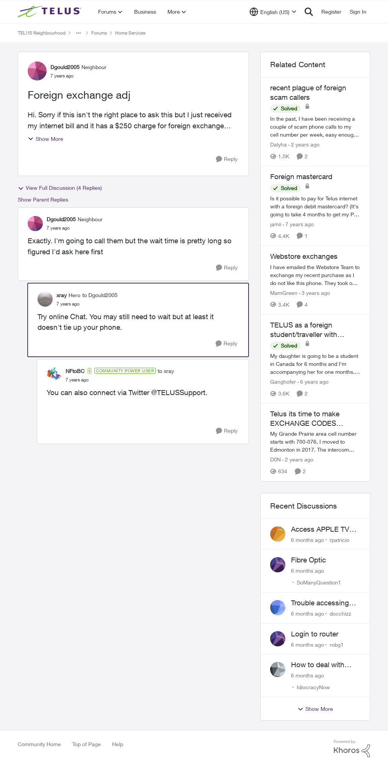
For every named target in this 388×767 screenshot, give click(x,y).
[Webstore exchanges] (315, 275)
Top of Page (86, 744)
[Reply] (226, 159)
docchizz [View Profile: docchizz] (340, 613)
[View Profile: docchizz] (277, 607)
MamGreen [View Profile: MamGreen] (283, 293)
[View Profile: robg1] (277, 638)
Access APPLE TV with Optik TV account (320, 529)
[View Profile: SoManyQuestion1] (277, 564)
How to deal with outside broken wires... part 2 (317, 664)
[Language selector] (273, 11)
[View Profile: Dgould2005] (37, 70)
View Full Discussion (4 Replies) (60, 187)
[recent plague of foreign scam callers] (315, 127)
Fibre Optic (308, 560)
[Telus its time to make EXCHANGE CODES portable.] (315, 442)
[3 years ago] (314, 293)
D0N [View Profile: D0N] (275, 460)
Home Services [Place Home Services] (130, 33)
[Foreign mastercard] (315, 206)
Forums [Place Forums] (99, 33)
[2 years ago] (303, 144)
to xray (166, 371)
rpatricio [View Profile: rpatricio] (339, 539)
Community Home (39, 744)
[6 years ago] (313, 382)
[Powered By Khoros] (352, 749)
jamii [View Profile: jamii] (275, 224)
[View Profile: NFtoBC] (54, 375)
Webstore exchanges (304, 256)
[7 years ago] (298, 224)
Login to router (314, 634)
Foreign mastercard (301, 176)
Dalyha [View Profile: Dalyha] (278, 144)
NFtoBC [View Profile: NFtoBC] (75, 371)
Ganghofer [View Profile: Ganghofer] (283, 381)
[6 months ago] (307, 539)
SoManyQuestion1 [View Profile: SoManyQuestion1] (319, 582)
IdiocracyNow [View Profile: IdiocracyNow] (313, 687)
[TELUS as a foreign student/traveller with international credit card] (315, 364)
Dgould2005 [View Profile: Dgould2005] (65, 67)
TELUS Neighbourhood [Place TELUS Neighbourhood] (42, 33)
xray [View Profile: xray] (61, 295)
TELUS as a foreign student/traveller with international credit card (307, 330)
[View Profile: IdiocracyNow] (277, 669)
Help (117, 744)
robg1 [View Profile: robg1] (337, 644)
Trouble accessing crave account (320, 603)
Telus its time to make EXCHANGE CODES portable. (305, 418)
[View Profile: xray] (45, 299)
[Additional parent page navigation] (78, 33)
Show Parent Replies (43, 199)
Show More (45, 138)
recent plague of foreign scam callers (308, 92)
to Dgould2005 (99, 295)
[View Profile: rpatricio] (277, 534)
